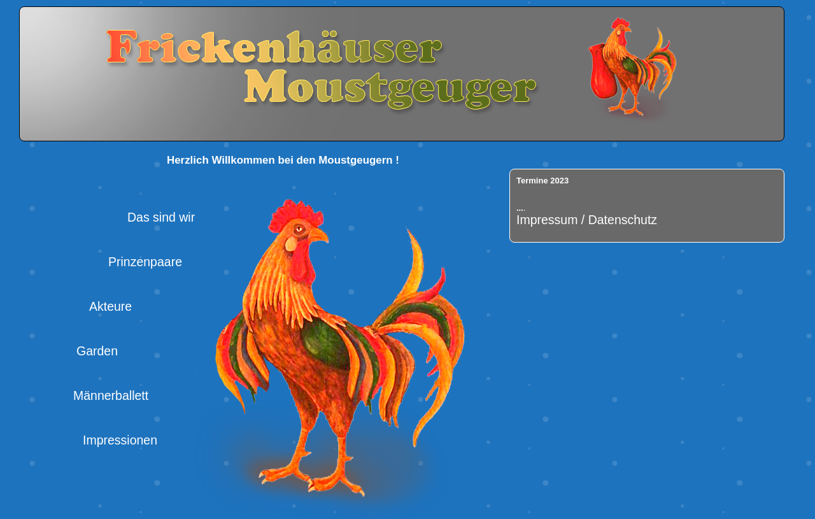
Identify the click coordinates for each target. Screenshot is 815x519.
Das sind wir (161, 217)
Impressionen (120, 440)
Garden (97, 351)
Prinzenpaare (145, 262)
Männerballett (110, 395)
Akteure (110, 306)
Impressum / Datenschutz (586, 220)
